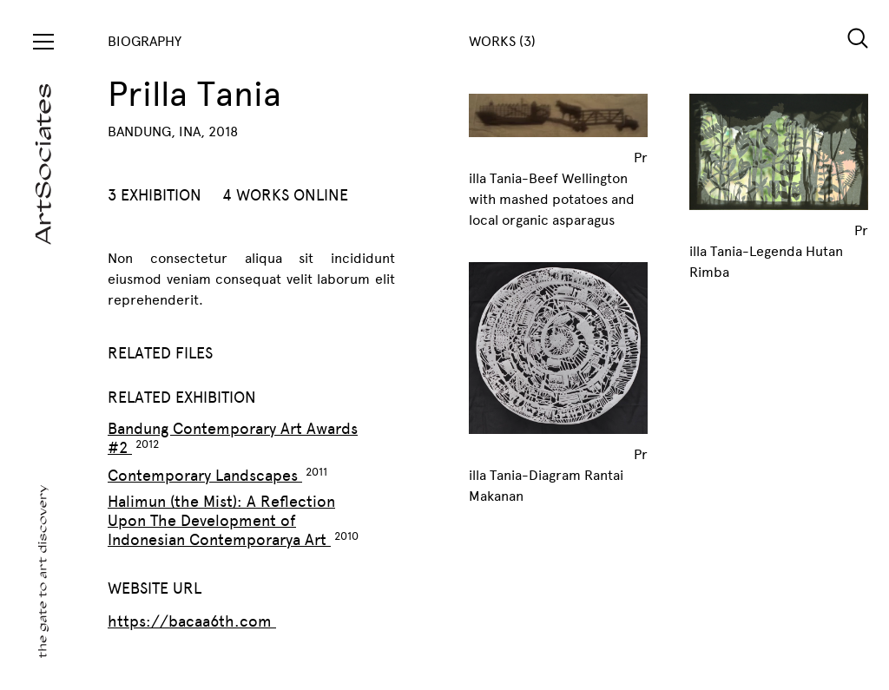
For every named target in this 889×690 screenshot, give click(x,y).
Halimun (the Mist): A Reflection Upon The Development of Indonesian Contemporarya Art (221, 520)
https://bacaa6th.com (192, 621)
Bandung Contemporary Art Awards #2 (233, 438)
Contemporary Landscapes (205, 475)
